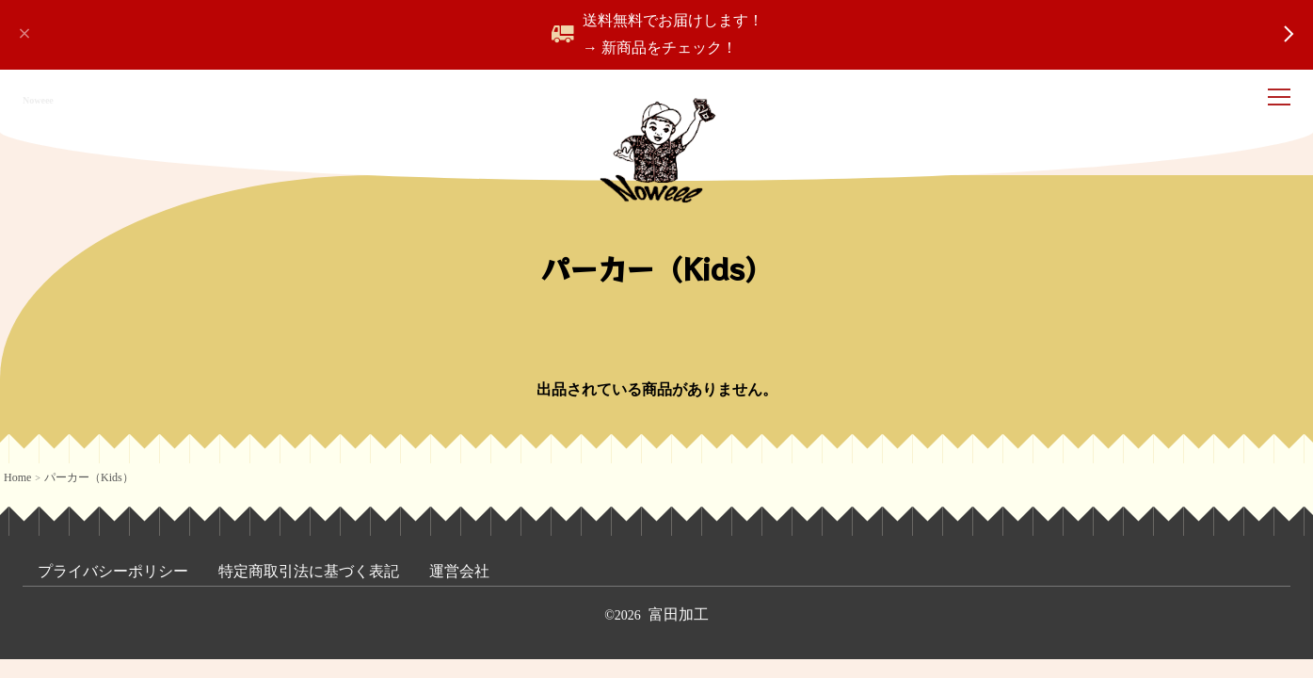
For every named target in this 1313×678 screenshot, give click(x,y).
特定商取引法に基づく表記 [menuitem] (308, 571)
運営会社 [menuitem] (459, 571)
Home (17, 477)
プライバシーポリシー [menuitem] (113, 571)
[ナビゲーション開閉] (1283, 99)
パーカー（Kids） (89, 477)
